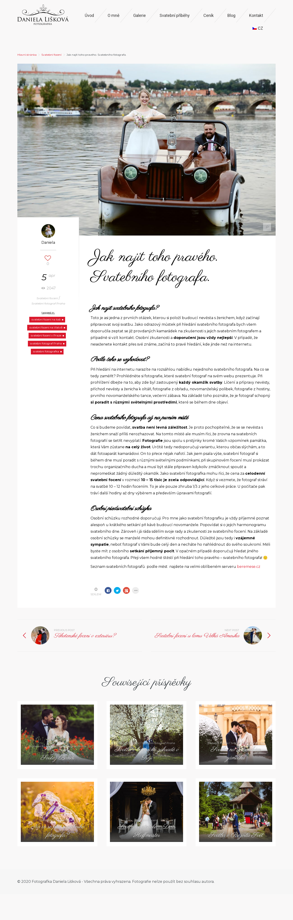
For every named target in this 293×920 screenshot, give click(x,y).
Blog (231, 15)
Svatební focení (51, 54)
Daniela (48, 242)
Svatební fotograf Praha (48, 303)
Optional (57, 751)
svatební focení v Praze (46, 335)
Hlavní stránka (27, 54)
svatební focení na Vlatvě (45, 327)
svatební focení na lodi (46, 319)
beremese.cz (249, 566)
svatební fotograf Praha (46, 343)
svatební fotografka (46, 351)
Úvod (89, 15)
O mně (114, 15)
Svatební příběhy (175, 15)
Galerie (139, 15)
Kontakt (256, 15)
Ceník (208, 15)
